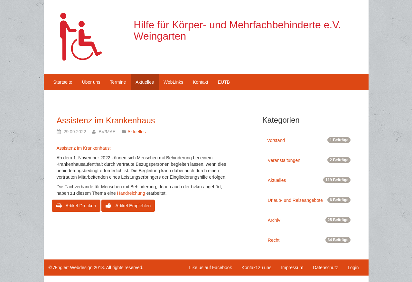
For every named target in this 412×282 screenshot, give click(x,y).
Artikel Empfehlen (128, 205)
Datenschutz (325, 267)
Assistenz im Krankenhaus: (84, 148)
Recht (309, 240)
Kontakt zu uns (257, 267)
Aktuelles (145, 82)
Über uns (91, 82)
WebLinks (173, 82)
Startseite (62, 82)
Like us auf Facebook (210, 267)
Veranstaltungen (309, 160)
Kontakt (200, 82)
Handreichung (131, 193)
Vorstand (309, 140)
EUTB (224, 82)
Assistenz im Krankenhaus (106, 120)
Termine (118, 82)
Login (353, 267)
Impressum (292, 267)
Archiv (309, 220)
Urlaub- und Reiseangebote (309, 200)
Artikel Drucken (76, 205)
